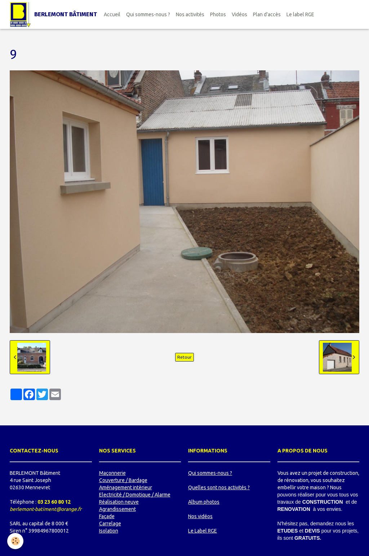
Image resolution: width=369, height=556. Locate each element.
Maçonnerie (112, 473)
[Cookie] (15, 541)
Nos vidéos (200, 516)
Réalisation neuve (119, 502)
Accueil (112, 14)
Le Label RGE (202, 531)
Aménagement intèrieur (125, 487)
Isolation (108, 531)
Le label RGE (300, 14)
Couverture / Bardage (123, 480)
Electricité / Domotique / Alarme (134, 495)
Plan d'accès (267, 14)
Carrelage (110, 523)
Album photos (203, 502)
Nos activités (190, 14)
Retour (184, 357)
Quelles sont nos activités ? (219, 487)
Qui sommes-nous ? (148, 14)
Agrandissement (117, 509)
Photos (218, 14)
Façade (107, 516)
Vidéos (239, 14)
